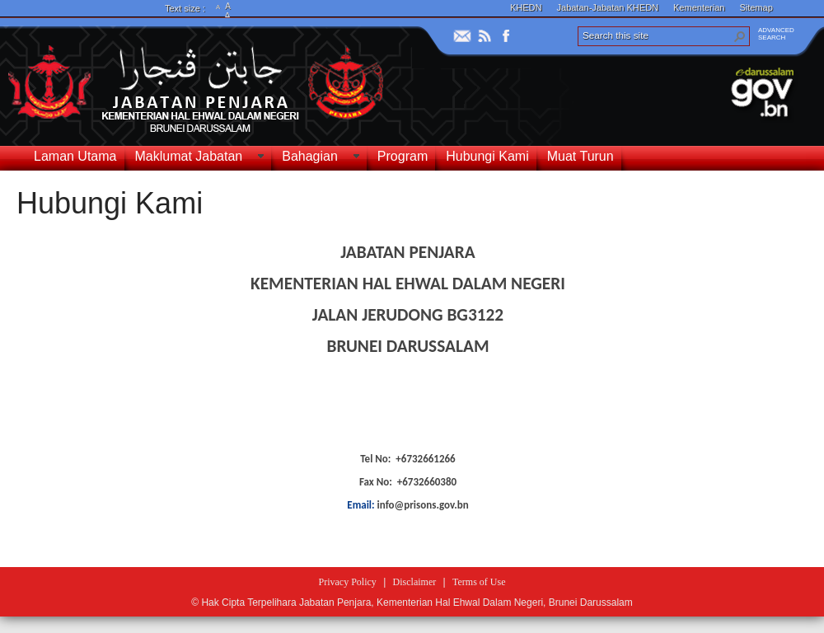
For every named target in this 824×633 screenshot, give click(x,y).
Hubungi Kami (109, 203)
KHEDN (526, 7)
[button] (740, 36)
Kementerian (698, 7)
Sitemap (755, 7)
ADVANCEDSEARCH (776, 33)
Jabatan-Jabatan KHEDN (608, 7)
